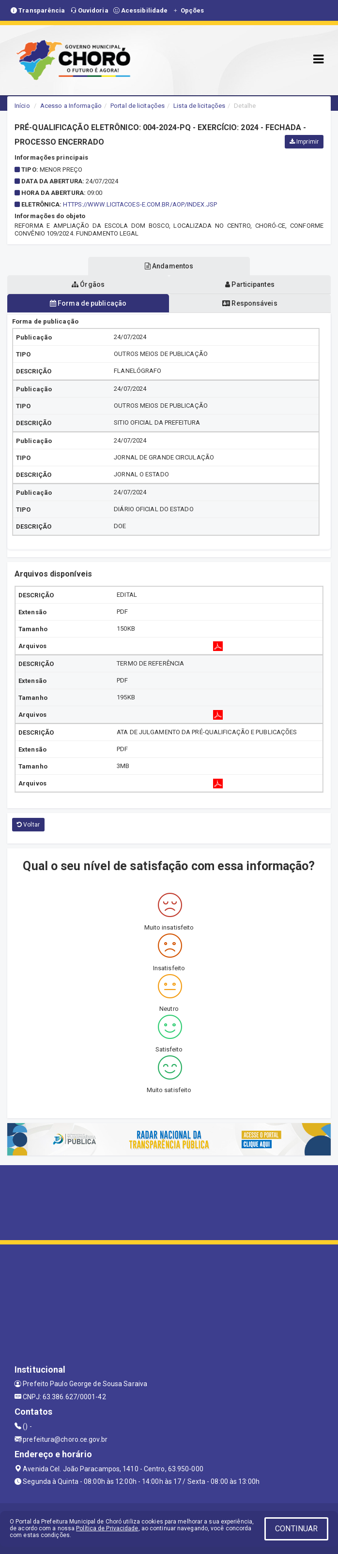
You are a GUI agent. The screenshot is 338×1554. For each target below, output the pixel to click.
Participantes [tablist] (250, 284)
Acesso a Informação (71, 105)
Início (22, 105)
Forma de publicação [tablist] (88, 303)
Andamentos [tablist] (169, 266)
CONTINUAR (296, 1528)
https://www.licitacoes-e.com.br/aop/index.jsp (140, 204)
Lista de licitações (199, 105)
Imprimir (304, 141)
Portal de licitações (137, 105)
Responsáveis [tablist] (249, 303)
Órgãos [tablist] (88, 284)
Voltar (28, 824)
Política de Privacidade (107, 1528)
